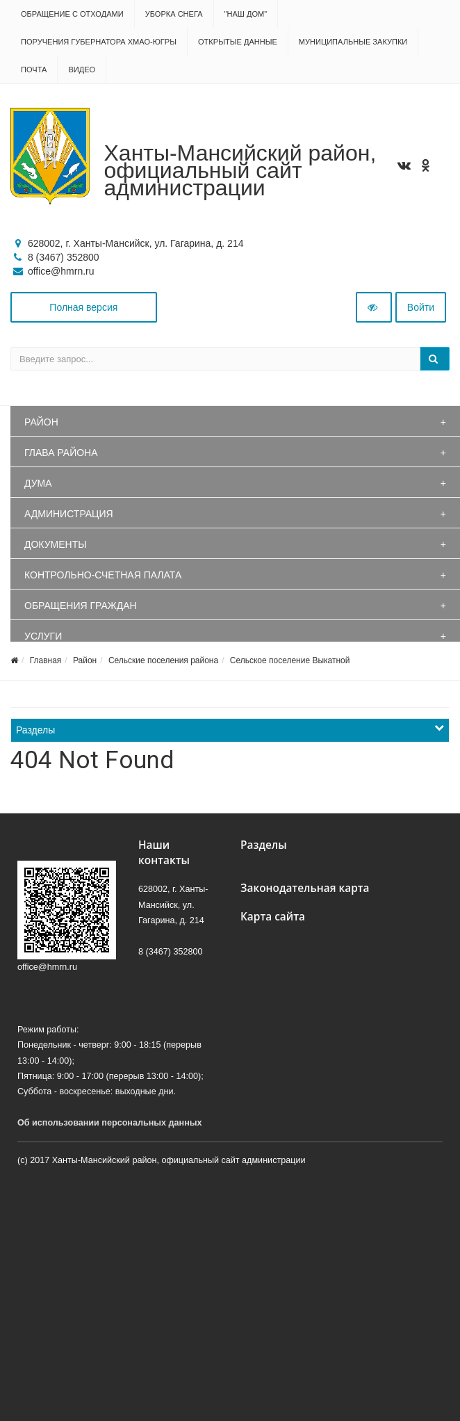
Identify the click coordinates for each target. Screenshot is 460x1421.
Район (41, 422)
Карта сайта (272, 916)
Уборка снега (174, 14)
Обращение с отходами (72, 14)
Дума (38, 483)
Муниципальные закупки (353, 42)
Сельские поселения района (163, 660)
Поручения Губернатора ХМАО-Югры (98, 42)
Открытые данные (237, 42)
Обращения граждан (80, 605)
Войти (420, 307)
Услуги (43, 636)
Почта (34, 69)
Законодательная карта (305, 888)
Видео (81, 69)
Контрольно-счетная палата (102, 574)
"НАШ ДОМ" (246, 14)
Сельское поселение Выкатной (290, 660)
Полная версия (83, 307)
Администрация (68, 513)
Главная (46, 660)
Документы (55, 544)
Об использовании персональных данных (109, 1123)
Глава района (61, 452)
